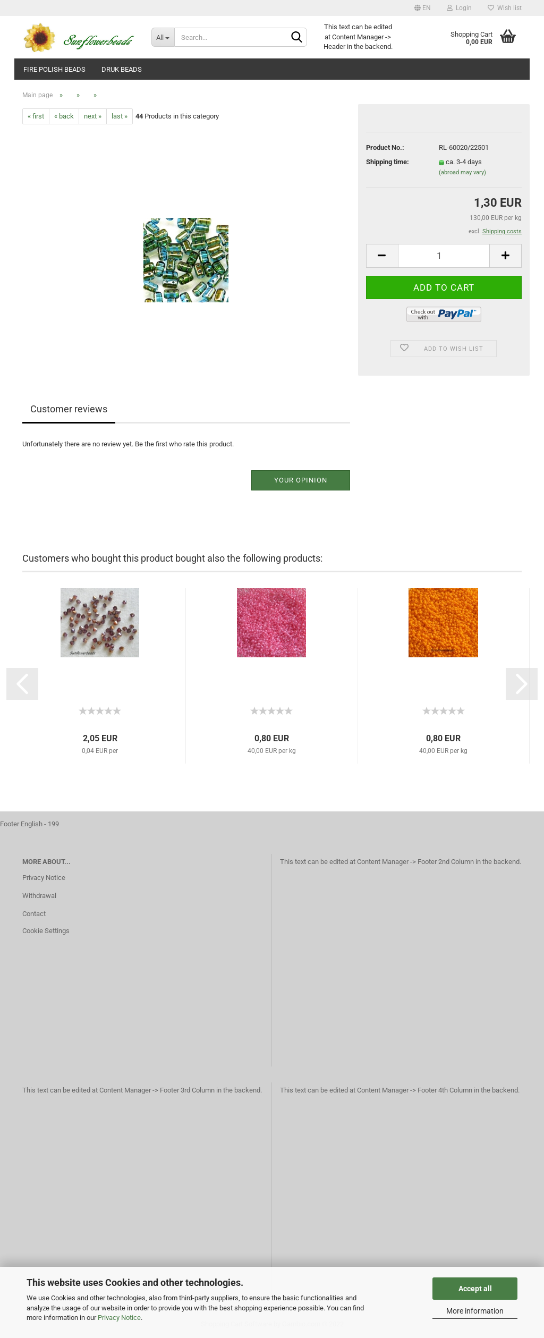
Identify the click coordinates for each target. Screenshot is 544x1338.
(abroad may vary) (462, 172)
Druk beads (121, 69)
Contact (34, 914)
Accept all (475, 1288)
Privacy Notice (119, 1318)
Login (459, 8)
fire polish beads (54, 69)
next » (92, 116)
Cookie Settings (46, 931)
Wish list (505, 8)
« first (36, 116)
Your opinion (300, 480)
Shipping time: (387, 162)
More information (475, 1311)
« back (64, 116)
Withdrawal (39, 896)
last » (120, 116)
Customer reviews (68, 408)
